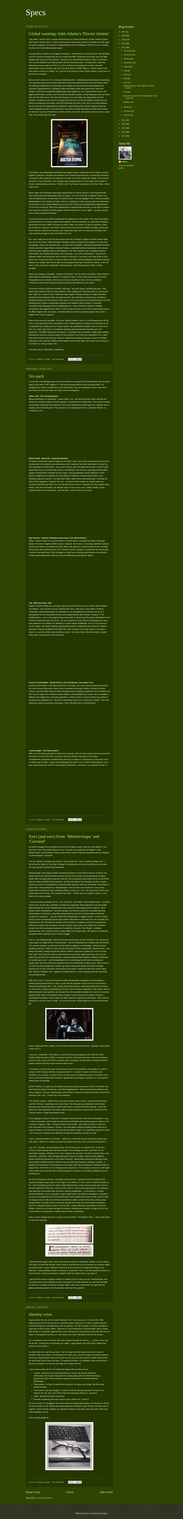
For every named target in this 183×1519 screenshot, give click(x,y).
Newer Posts (33, 1492)
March (126, 107)
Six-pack (36, 376)
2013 (124, 132)
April (126, 82)
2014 (124, 128)
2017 (124, 47)
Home (69, 1492)
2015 (124, 124)
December (128, 51)
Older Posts (106, 1492)
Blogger (104, 1513)
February (128, 111)
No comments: (58, 359)
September (128, 63)
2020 (124, 35)
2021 (124, 32)
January (127, 115)
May (126, 78)
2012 (124, 136)
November (128, 55)
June (126, 74)
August (127, 67)
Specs (36, 12)
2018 (124, 43)
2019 (124, 39)
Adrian (124, 162)
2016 (124, 120)
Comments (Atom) (44, 1498)
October (127, 59)
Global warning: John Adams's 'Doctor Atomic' (69, 33)
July (125, 71)
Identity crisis (40, 1314)
